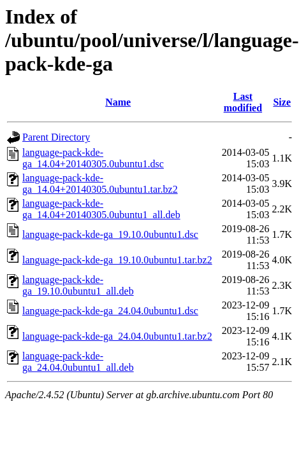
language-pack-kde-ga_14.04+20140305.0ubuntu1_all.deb (101, 209)
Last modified (243, 102)
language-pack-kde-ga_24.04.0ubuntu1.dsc (110, 310)
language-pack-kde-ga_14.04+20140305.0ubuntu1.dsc (93, 158)
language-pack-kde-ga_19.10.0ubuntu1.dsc (110, 234)
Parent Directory (56, 137)
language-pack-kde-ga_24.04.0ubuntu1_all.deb (78, 361)
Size (282, 102)
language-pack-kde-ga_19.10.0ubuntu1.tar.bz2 (117, 259)
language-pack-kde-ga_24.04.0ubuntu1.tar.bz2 (117, 336)
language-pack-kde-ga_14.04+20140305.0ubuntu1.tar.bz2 (100, 183)
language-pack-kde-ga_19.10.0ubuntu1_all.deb (78, 285)
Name (118, 102)
